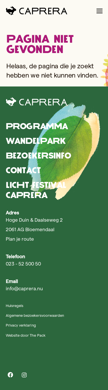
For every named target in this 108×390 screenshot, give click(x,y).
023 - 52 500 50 (23, 263)
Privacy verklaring (21, 325)
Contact (23, 170)
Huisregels (14, 306)
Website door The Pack (26, 335)
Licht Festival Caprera (36, 190)
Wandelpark (36, 141)
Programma (37, 126)
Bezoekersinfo (38, 155)
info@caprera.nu (24, 288)
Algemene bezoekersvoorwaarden (35, 315)
